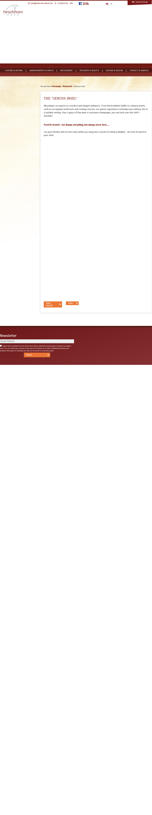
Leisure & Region (114, 70)
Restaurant (66, 70)
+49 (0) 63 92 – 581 (65, 3)
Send (29, 805)
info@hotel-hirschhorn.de (60, 798)
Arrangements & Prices (41, 70)
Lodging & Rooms (14, 70)
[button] (53, 755)
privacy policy (48, 801)
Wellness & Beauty (89, 70)
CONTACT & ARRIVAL (139, 70)
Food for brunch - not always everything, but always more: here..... (77, 124)
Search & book (140, 2)
